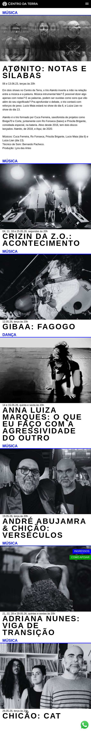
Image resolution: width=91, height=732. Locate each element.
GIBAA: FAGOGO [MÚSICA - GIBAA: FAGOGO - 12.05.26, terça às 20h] (39, 326)
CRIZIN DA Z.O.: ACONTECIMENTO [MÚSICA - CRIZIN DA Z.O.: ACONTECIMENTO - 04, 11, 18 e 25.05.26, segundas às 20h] (41, 239)
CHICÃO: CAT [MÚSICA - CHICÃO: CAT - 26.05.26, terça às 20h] (31, 716)
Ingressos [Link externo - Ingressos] (81, 551)
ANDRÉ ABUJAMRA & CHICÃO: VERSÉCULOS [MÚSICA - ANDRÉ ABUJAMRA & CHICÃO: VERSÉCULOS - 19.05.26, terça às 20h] (44, 528)
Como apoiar (80, 557)
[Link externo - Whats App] (84, 725)
